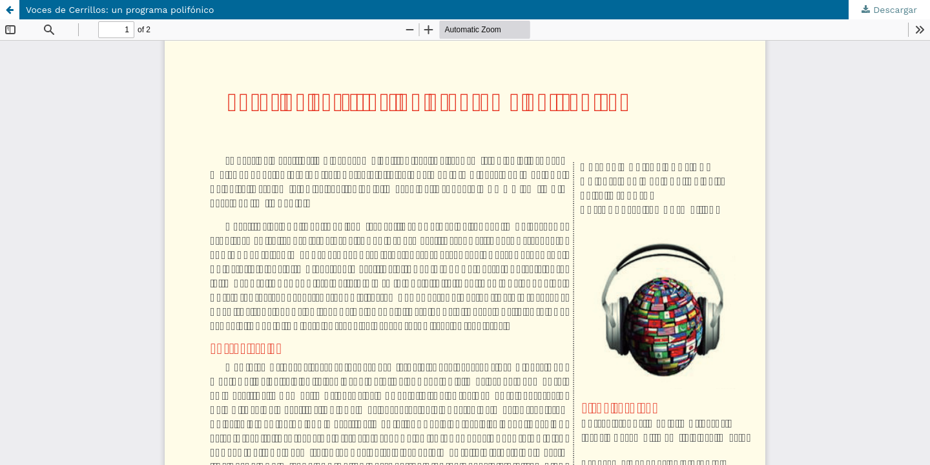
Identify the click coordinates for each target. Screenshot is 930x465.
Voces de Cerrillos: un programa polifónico (120, 10)
